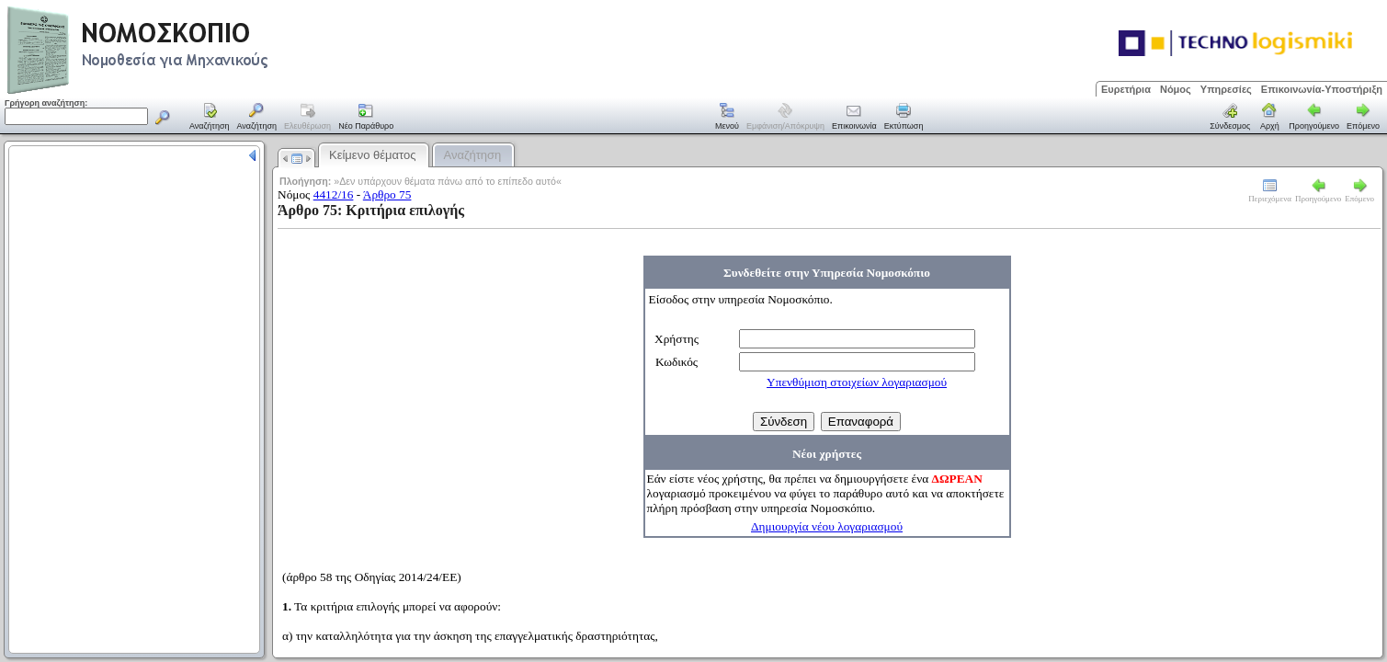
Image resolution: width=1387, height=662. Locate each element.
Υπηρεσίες (1226, 89)
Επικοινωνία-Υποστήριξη (1321, 89)
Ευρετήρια (1126, 89)
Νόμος (1175, 89)
